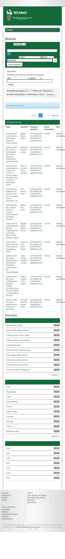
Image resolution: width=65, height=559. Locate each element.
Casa (8, 387)
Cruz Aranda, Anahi (23, 191)
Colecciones (6, 495)
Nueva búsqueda (14, 64)
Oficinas (9, 407)
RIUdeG (10, 30)
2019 (8, 468)
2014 (8, 453)
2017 (8, 463)
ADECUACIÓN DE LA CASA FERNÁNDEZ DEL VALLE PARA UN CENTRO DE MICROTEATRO (12, 154)
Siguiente (55, 115)
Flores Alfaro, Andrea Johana (17, 360)
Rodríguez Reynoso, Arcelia (24, 149)
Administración (7, 519)
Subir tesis (31, 500)
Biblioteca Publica (12, 431)
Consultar (5, 493)
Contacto (5, 516)
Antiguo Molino (11, 412)
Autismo (9, 426)
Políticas (5, 512)
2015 (8, 458)
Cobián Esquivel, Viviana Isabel (17, 335)
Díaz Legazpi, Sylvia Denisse (17, 355)
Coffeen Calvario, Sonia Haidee (17, 340)
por (8, 47)
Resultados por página (16, 91)
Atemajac (9, 421)
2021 (8, 478)
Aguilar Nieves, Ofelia (23, 136)
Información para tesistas (36, 498)
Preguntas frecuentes (9, 514)
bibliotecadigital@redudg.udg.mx (28, 527)
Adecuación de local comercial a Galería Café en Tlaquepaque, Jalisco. (12, 246)
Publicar (30, 493)
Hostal (8, 397)
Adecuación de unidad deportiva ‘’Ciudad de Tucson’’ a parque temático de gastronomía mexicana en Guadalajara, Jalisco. (12, 175)
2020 (8, 473)
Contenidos (6, 509)
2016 (8, 448)
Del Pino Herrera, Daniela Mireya (18, 350)
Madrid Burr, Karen (23, 207)
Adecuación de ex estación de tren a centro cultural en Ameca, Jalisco (11, 138)
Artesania (9, 416)
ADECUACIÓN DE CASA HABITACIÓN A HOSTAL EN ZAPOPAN (11, 304)
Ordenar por (37, 91)
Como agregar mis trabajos (37, 495)
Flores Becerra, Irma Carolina (17, 365)
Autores (4, 498)
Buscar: (10, 44)
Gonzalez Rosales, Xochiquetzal (18, 370)
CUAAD (47, 134)
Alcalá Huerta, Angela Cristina (17, 330)
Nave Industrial (11, 402)
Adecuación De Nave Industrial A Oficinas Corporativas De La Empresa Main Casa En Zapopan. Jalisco (12, 231)
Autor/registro (32, 94)
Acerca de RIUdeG (9, 507)
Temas (4, 500)
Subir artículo (32, 502)
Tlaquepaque (11, 392)
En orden (10, 94)
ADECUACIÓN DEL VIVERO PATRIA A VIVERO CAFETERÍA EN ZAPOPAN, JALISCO (12, 212)
